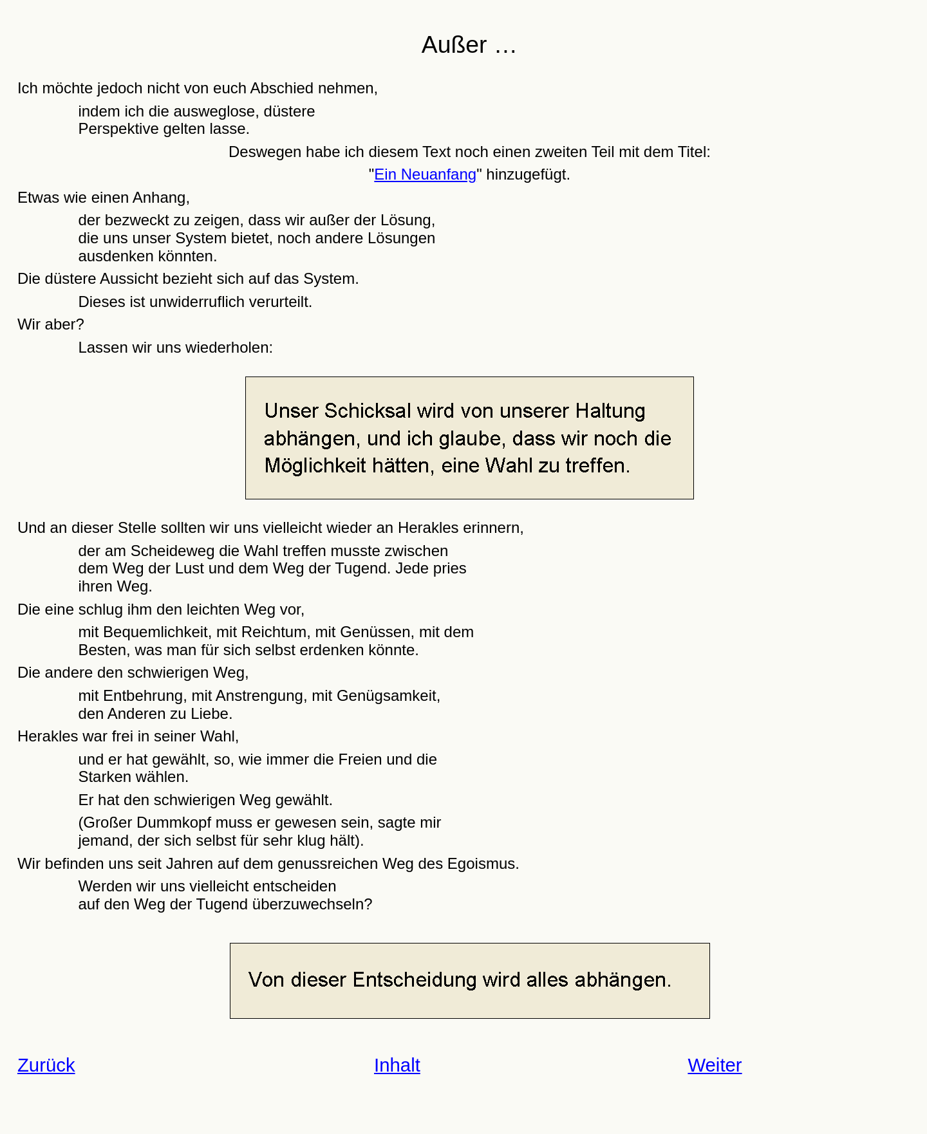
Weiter (715, 1064)
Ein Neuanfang (425, 174)
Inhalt (397, 1064)
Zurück (46, 1064)
